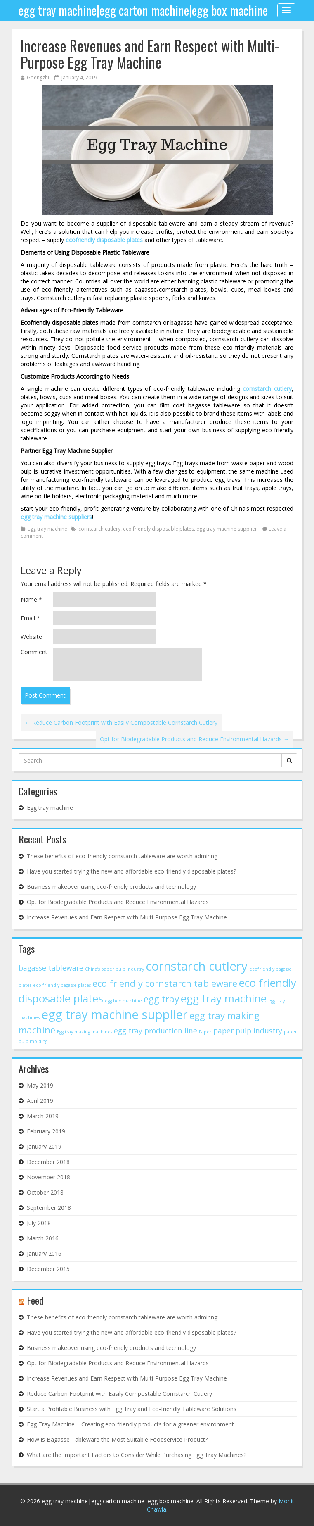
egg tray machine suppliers (56, 517)
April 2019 (40, 1101)
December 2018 (48, 1162)
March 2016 (43, 1238)
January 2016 (44, 1253)
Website (31, 636)
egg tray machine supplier (226, 528)
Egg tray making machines (84, 1032)
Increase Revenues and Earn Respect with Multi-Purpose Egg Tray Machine (150, 53)
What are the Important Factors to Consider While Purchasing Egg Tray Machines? (136, 1455)
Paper (205, 1032)
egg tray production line (155, 1031)
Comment (34, 652)
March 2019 (43, 1116)
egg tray (161, 999)
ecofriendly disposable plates (104, 240)
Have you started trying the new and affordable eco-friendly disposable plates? (131, 871)
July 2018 (39, 1223)
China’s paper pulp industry (114, 969)
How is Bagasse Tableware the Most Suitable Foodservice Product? (117, 1439)
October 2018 (45, 1192)
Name (31, 599)
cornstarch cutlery (267, 389)
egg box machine (123, 1001)
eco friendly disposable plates (158, 528)
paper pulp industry (247, 1031)
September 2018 (49, 1208)
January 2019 (44, 1146)
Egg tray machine (47, 528)
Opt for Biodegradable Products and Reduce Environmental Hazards (194, 739)
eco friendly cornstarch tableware (164, 983)
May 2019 (40, 1085)
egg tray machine (224, 998)
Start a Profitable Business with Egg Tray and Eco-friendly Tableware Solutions (131, 1409)
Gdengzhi (38, 77)
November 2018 (48, 1177)
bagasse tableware (51, 968)
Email (30, 618)
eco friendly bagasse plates (62, 985)
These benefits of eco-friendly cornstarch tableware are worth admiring (122, 856)
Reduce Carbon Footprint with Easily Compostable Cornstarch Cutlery (121, 722)
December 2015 (48, 1269)
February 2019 (46, 1131)
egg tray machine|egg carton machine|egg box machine (143, 10)
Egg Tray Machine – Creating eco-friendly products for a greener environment (130, 1424)
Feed (35, 1300)
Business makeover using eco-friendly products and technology (111, 886)
